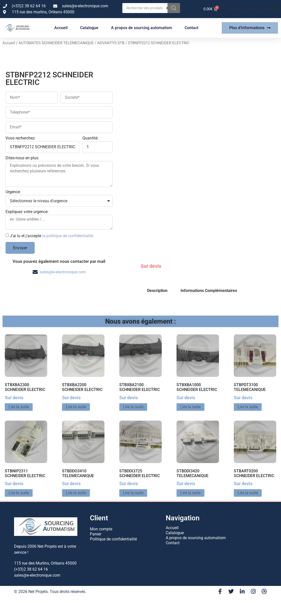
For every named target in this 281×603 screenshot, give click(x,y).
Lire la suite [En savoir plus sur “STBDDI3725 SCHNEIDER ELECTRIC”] (133, 492)
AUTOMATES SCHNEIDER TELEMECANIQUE (56, 43)
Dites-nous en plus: (22, 158)
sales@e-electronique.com (63, 272)
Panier (95, 534)
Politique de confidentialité (113, 539)
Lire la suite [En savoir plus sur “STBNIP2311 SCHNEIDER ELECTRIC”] (19, 492)
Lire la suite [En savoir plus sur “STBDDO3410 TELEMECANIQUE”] (76, 492)
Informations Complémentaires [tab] (209, 290)
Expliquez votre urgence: (27, 212)
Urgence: (13, 192)
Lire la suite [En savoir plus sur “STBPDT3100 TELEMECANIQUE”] (248, 407)
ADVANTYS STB (110, 43)
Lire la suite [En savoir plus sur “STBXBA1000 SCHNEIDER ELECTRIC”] (190, 407)
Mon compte (101, 529)
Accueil (61, 27)
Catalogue (89, 27)
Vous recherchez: (21, 138)
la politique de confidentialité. (68, 235)
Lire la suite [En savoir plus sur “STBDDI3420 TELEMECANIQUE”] (190, 492)
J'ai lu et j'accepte (52, 235)
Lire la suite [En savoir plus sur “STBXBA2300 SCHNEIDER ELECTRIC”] (19, 407)
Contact (191, 27)
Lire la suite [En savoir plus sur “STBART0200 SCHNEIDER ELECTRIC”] (248, 492)
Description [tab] (157, 290)
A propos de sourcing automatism (141, 27)
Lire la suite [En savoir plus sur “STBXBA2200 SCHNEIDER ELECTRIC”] (76, 407)
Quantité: (90, 138)
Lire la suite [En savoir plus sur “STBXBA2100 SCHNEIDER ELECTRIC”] (133, 407)
